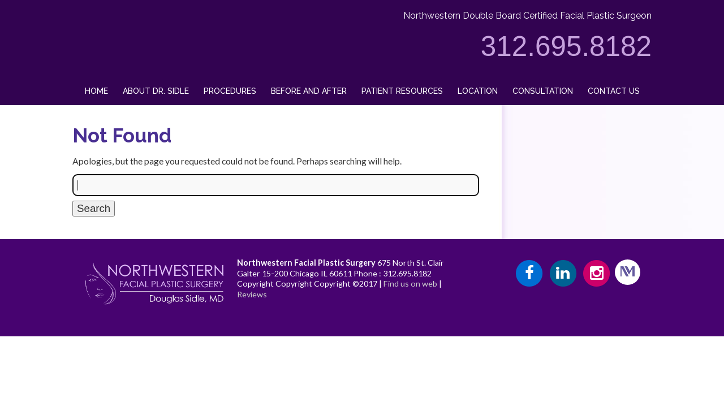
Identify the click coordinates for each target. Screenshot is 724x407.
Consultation (542, 91)
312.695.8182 (566, 46)
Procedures (230, 91)
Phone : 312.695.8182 (393, 273)
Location (478, 91)
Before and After (309, 91)
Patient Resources (402, 91)
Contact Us (614, 91)
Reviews (252, 294)
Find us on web (410, 283)
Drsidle (84, 5)
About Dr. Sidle (156, 91)
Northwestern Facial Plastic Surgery (306, 262)
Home (96, 91)
